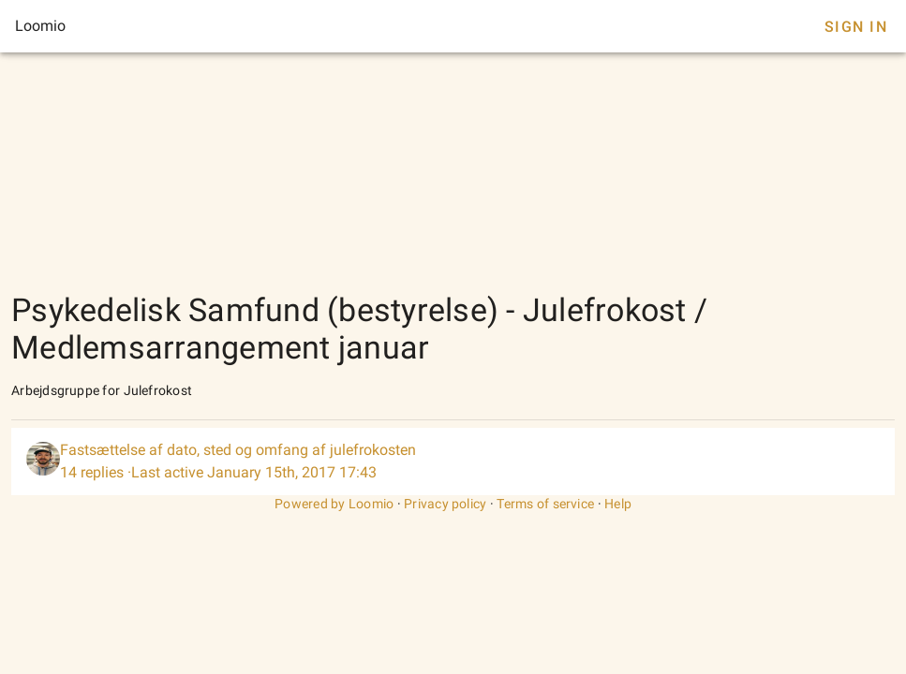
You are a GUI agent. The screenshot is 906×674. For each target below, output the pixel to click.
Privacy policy (445, 503)
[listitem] (453, 461)
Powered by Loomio (334, 503)
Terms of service (545, 503)
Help (617, 503)
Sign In (855, 27)
